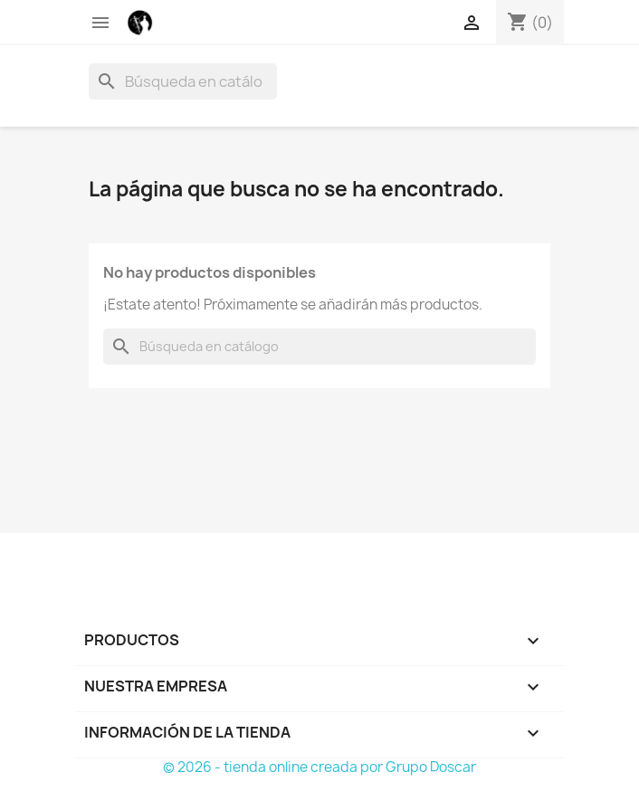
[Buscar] (183, 81)
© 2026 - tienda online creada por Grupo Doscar (319, 767)
